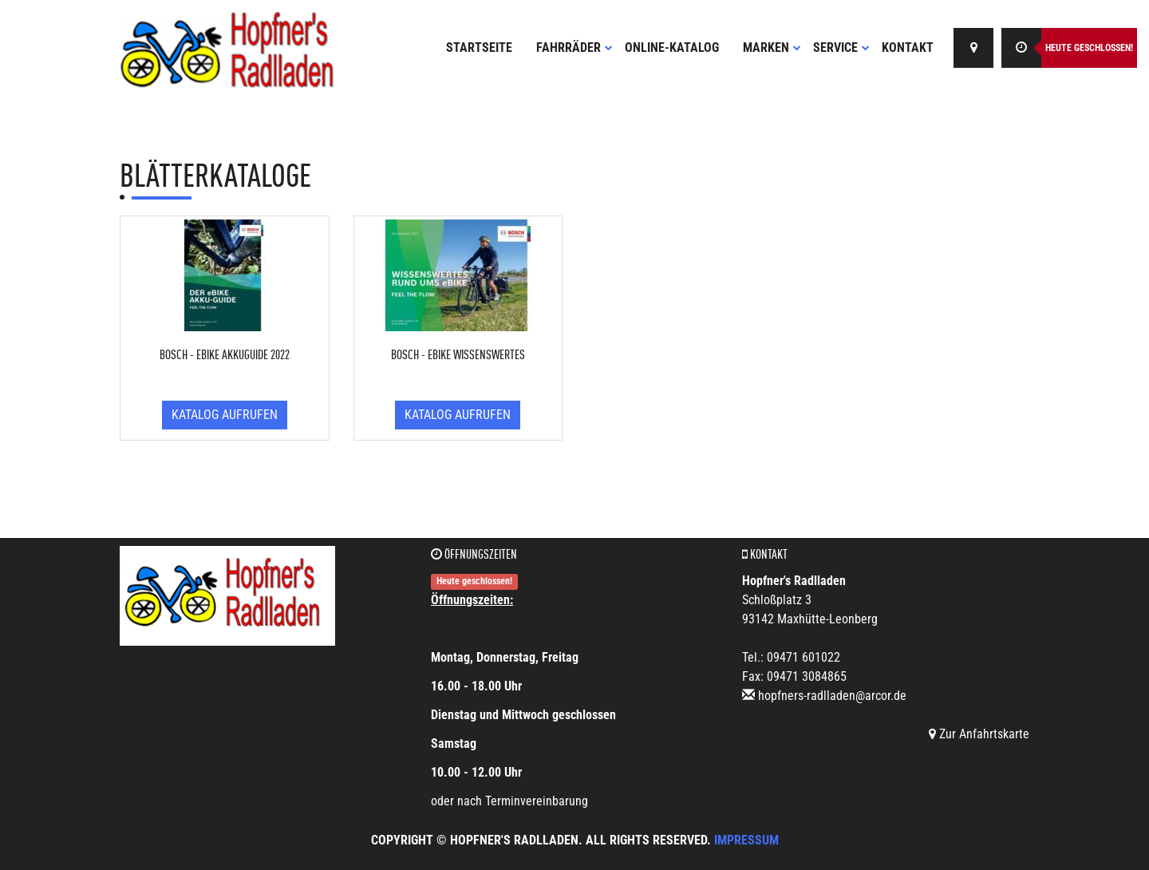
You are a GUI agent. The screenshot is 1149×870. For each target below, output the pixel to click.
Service (841, 47)
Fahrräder (574, 47)
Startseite (479, 47)
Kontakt (908, 47)
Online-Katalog (672, 47)
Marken (772, 47)
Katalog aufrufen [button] (225, 414)
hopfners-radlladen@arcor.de (832, 695)
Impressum (746, 840)
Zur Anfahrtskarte (979, 733)
